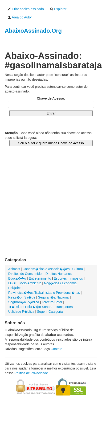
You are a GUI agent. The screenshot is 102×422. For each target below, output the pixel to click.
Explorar (58, 9)
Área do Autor (20, 17)
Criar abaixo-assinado (26, 9)
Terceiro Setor (52, 302)
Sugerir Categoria (50, 311)
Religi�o (15, 297)
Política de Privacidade (31, 373)
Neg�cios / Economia (60, 283)
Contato (56, 349)
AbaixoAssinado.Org (33, 30)
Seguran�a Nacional (53, 297)
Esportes (60, 278)
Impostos (76, 278)
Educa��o (17, 278)
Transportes (64, 307)
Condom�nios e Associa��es (46, 269)
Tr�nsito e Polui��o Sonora (30, 307)
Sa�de (29, 297)
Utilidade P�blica (21, 311)
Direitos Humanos (58, 274)
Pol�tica (14, 288)
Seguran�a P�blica (23, 302)
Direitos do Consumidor (25, 274)
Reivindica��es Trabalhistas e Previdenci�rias (44, 293)
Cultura (77, 269)
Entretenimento (40, 278)
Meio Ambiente (30, 283)
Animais (14, 269)
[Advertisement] (44, 206)
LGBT (12, 283)
